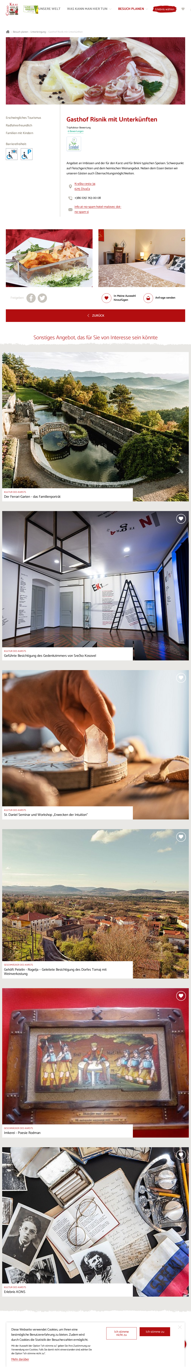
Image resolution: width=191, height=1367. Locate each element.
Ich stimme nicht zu (121, 1333)
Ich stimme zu (155, 1332)
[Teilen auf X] (42, 298)
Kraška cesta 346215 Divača (85, 186)
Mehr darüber (20, 1359)
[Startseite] (12, 9)
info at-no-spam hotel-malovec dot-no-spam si (98, 209)
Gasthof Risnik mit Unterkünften (65, 32)
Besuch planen (20, 32)
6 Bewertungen (75, 132)
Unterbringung (38, 32)
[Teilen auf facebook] (31, 298)
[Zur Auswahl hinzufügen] (122, 298)
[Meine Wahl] (183, 9)
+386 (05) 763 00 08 (88, 198)
